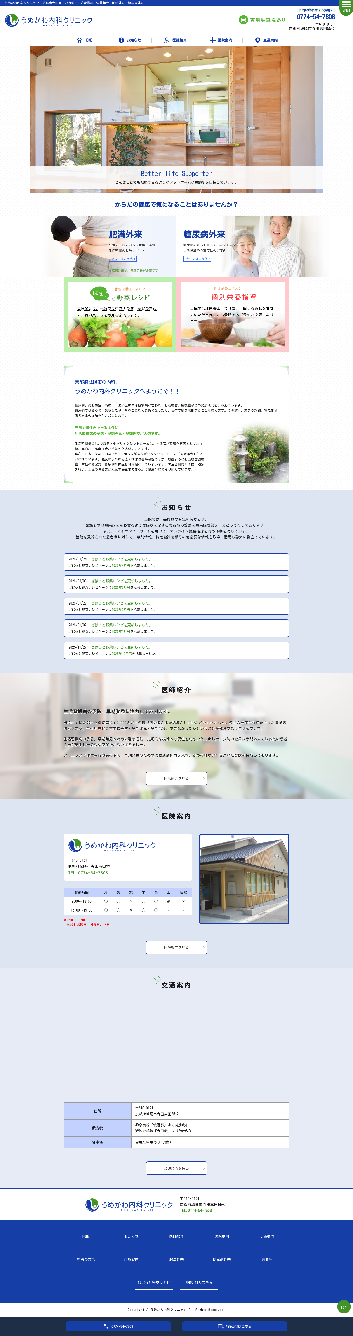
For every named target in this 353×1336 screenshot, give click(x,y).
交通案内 (270, 40)
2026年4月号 (121, 565)
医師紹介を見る (176, 778)
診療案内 (131, 1259)
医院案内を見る (176, 947)
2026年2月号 (121, 609)
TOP (344, 1307)
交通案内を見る (176, 1168)
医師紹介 (179, 40)
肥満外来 (176, 1259)
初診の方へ (86, 1259)
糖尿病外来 (222, 1259)
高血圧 (266, 1259)
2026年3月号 (121, 587)
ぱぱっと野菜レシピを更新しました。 (122, 559)
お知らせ (134, 40)
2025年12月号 (122, 653)
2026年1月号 (121, 631)
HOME (88, 40)
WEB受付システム (199, 1282)
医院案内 (225, 40)
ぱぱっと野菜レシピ (154, 1282)
